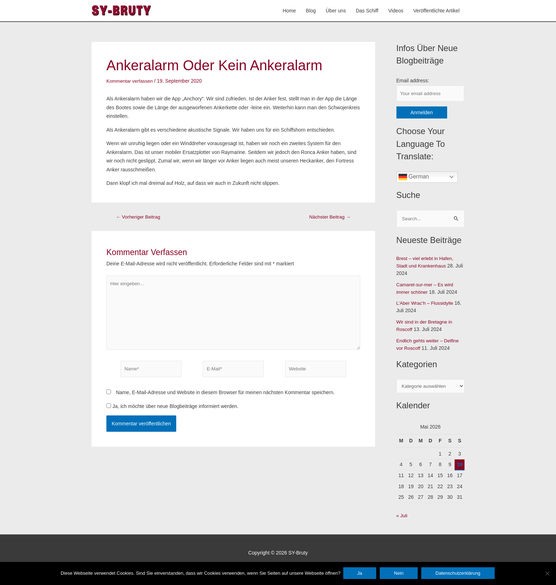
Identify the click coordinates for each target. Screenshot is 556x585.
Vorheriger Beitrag (139, 217)
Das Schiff (367, 11)
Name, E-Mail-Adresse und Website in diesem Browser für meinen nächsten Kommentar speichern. (225, 397)
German (414, 178)
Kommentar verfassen (130, 81)
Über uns (336, 11)
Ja (360, 573)
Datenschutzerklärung (459, 573)
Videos (396, 11)
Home (289, 11)
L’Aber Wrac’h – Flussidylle (426, 305)
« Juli (402, 517)
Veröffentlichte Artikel (436, 11)
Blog (311, 11)
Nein (400, 573)
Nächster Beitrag (328, 217)
